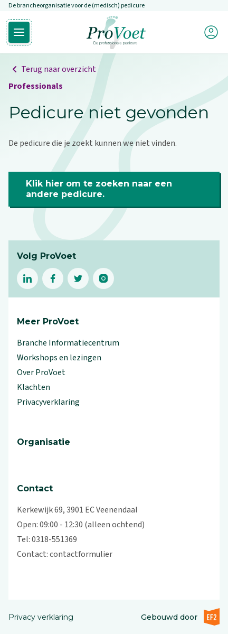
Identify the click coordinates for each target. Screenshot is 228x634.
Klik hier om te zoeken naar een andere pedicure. (99, 189)
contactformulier (81, 554)
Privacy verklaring (40, 617)
